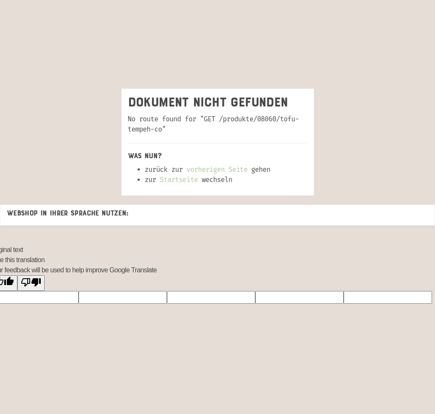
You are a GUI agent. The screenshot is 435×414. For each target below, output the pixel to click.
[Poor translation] (31, 283)
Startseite (179, 180)
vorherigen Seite (216, 169)
